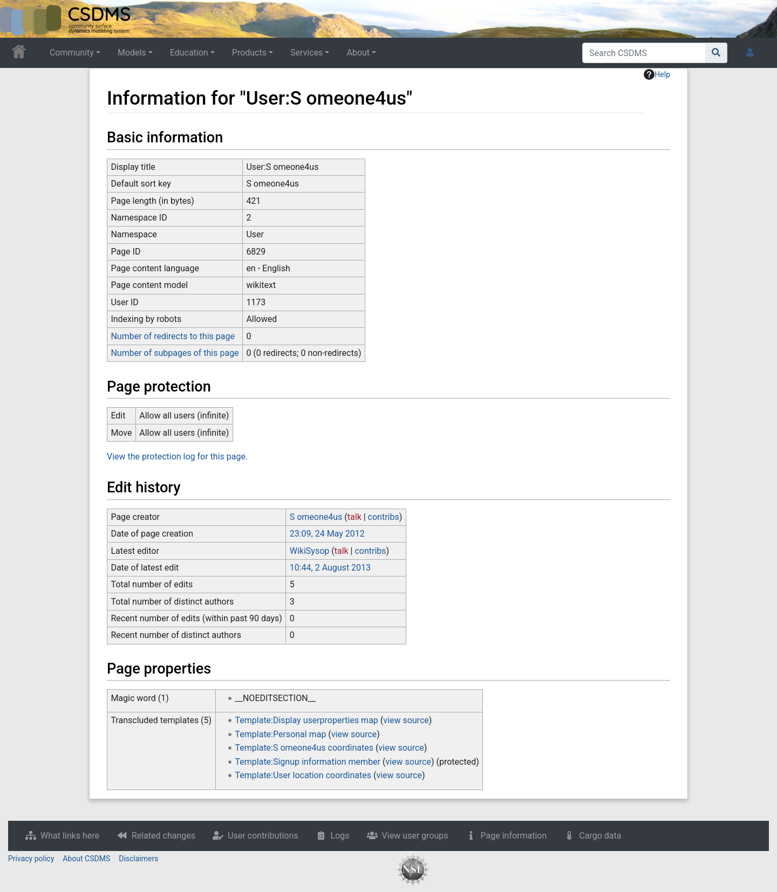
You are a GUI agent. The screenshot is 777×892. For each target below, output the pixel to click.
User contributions (263, 836)
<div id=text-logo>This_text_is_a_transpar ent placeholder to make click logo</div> (17, 19)
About (358, 52)
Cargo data (600, 836)
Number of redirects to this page (173, 336)
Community (72, 52)
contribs (383, 517)
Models (132, 52)
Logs (340, 836)
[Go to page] (716, 53)
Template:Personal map (280, 734)
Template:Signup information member (308, 762)
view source (405, 720)
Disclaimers (138, 858)
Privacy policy (31, 858)
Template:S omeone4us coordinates (304, 748)
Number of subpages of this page (174, 353)
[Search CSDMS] (644, 53)
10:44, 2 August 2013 (330, 567)
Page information (514, 836)
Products (249, 52)
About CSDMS (86, 858)
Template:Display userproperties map (306, 720)
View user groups (415, 836)
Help (657, 74)
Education (189, 52)
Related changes (163, 836)
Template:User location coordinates (303, 775)
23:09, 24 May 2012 (327, 534)
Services (306, 52)
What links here (69, 836)
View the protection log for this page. (177, 456)
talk (354, 517)
